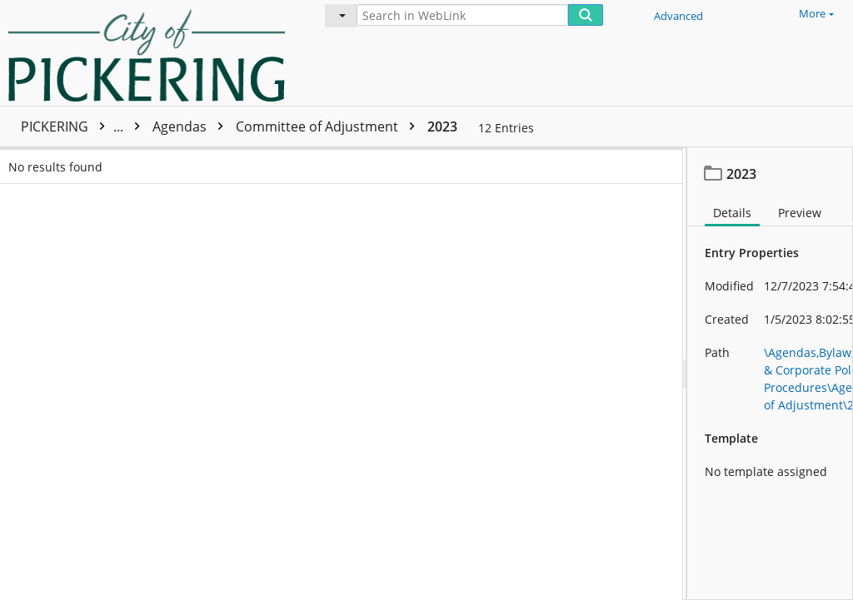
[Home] (150, 53)
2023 (442, 126)
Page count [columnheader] (212, 161)
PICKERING (84, 126)
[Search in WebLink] (462, 15)
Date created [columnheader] (372, 161)
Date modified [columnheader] (501, 161)
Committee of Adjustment (329, 126)
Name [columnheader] (107, 161)
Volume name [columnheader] (614, 161)
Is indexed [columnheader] (274, 161)
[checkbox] (15, 161)
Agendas (192, 126)
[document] (770, 373)
